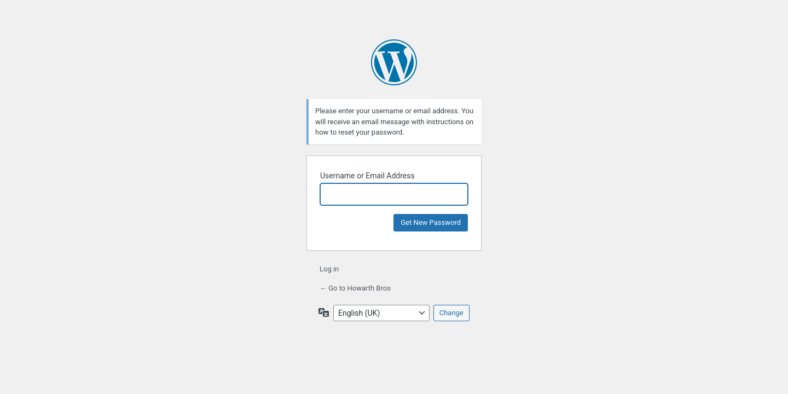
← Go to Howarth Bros (355, 288)
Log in (329, 269)
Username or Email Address (367, 175)
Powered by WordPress (394, 62)
